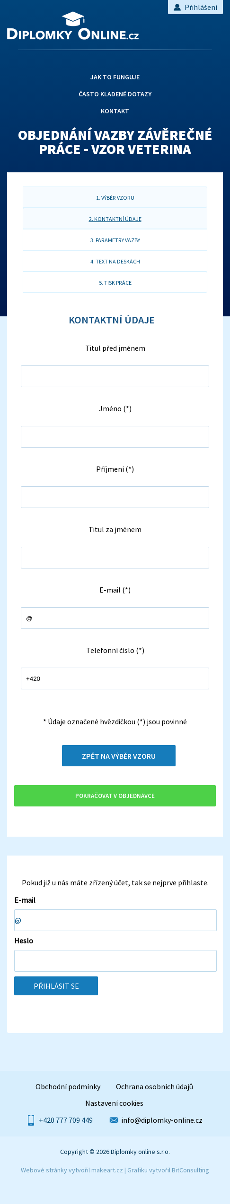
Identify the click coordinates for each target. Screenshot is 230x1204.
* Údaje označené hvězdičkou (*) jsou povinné (115, 721)
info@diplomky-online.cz (162, 1120)
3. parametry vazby (115, 240)
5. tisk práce (115, 282)
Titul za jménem (115, 529)
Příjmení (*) (115, 469)
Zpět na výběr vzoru (119, 756)
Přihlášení (195, 7)
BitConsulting (190, 1170)
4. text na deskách (115, 261)
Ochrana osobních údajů (154, 1086)
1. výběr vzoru (115, 197)
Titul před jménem (115, 348)
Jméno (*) (115, 408)
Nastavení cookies (114, 1103)
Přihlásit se (56, 986)
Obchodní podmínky (67, 1086)
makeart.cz (107, 1170)
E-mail (24, 900)
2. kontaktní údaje (115, 218)
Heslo (23, 940)
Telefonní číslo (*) (115, 650)
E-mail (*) (115, 589)
